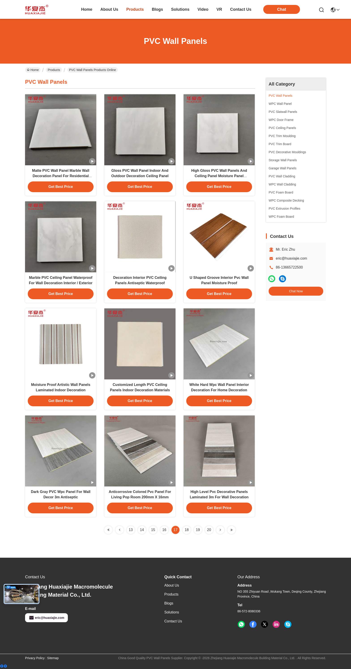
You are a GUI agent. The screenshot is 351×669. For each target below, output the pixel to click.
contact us (240, 9)
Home (86, 9)
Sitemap (53, 658)
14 (142, 530)
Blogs (168, 603)
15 (153, 530)
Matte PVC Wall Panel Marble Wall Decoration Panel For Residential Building (60, 176)
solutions (180, 9)
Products (54, 70)
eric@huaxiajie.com (291, 258)
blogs (157, 9)
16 (164, 530)
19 (198, 530)
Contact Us (173, 621)
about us (109, 9)
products (135, 9)
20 (209, 530)
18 (187, 530)
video (202, 9)
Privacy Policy (35, 658)
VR (219, 9)
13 (131, 530)
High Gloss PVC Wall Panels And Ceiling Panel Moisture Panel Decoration (219, 176)
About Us (171, 585)
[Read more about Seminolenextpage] (108, 530)
